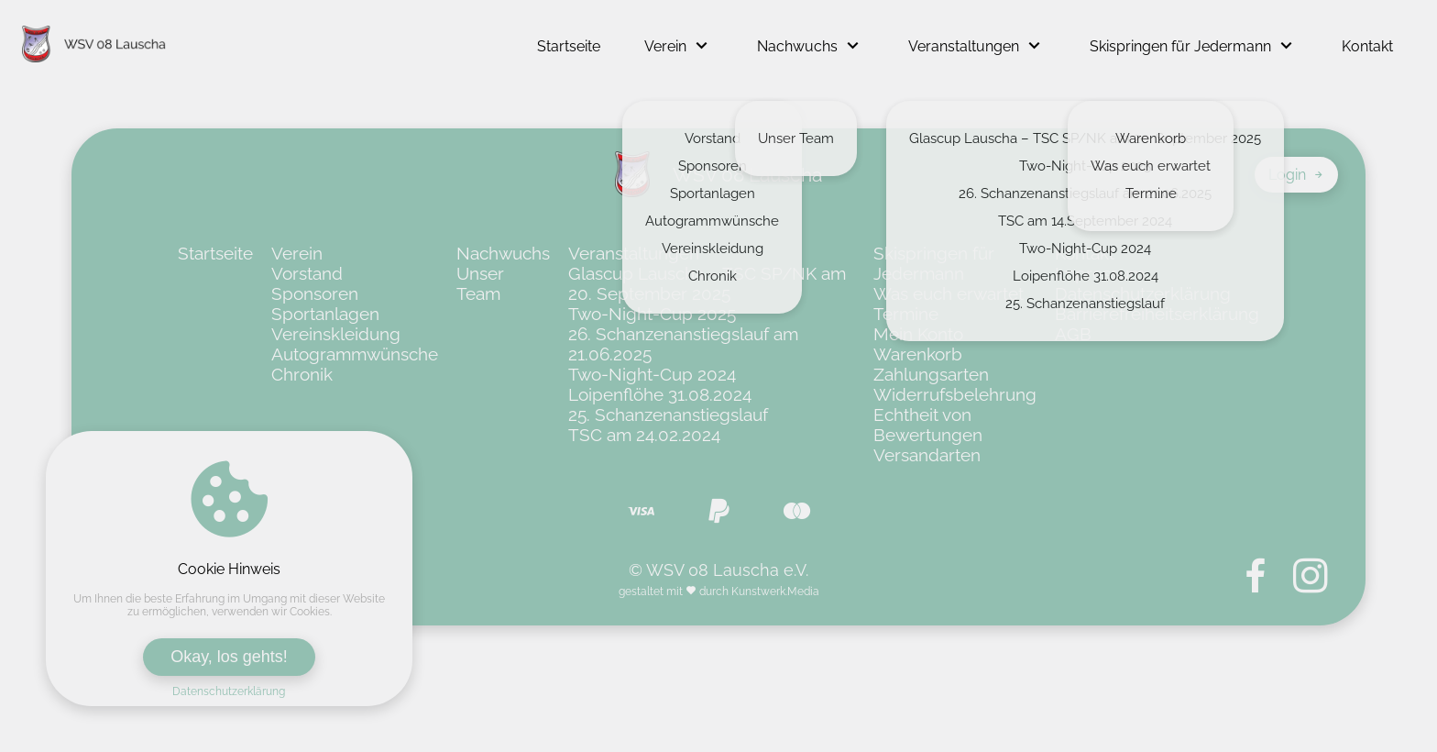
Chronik (302, 374)
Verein (665, 46)
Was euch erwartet (948, 293)
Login (1296, 174)
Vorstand (307, 273)
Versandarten (927, 455)
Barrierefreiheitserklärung (1157, 314)
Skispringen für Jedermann (1180, 46)
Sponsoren (314, 293)
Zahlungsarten (931, 374)
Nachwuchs (797, 46)
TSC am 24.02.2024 (644, 435)
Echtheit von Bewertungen (927, 424)
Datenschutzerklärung (228, 691)
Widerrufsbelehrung (955, 394)
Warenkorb (917, 354)
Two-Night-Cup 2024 (652, 374)
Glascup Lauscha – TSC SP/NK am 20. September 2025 (707, 283)
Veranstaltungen (963, 46)
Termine (905, 314)
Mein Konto (918, 334)
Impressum (1100, 273)
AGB (1073, 334)
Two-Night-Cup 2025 (652, 314)
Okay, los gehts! (229, 656)
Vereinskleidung (335, 334)
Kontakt (1367, 46)
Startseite (568, 46)
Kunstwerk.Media (775, 591)
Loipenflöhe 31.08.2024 (659, 394)
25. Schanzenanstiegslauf (668, 414)
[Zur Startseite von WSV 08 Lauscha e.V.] (94, 46)
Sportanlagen (325, 314)
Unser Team (480, 283)
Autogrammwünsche (354, 354)
